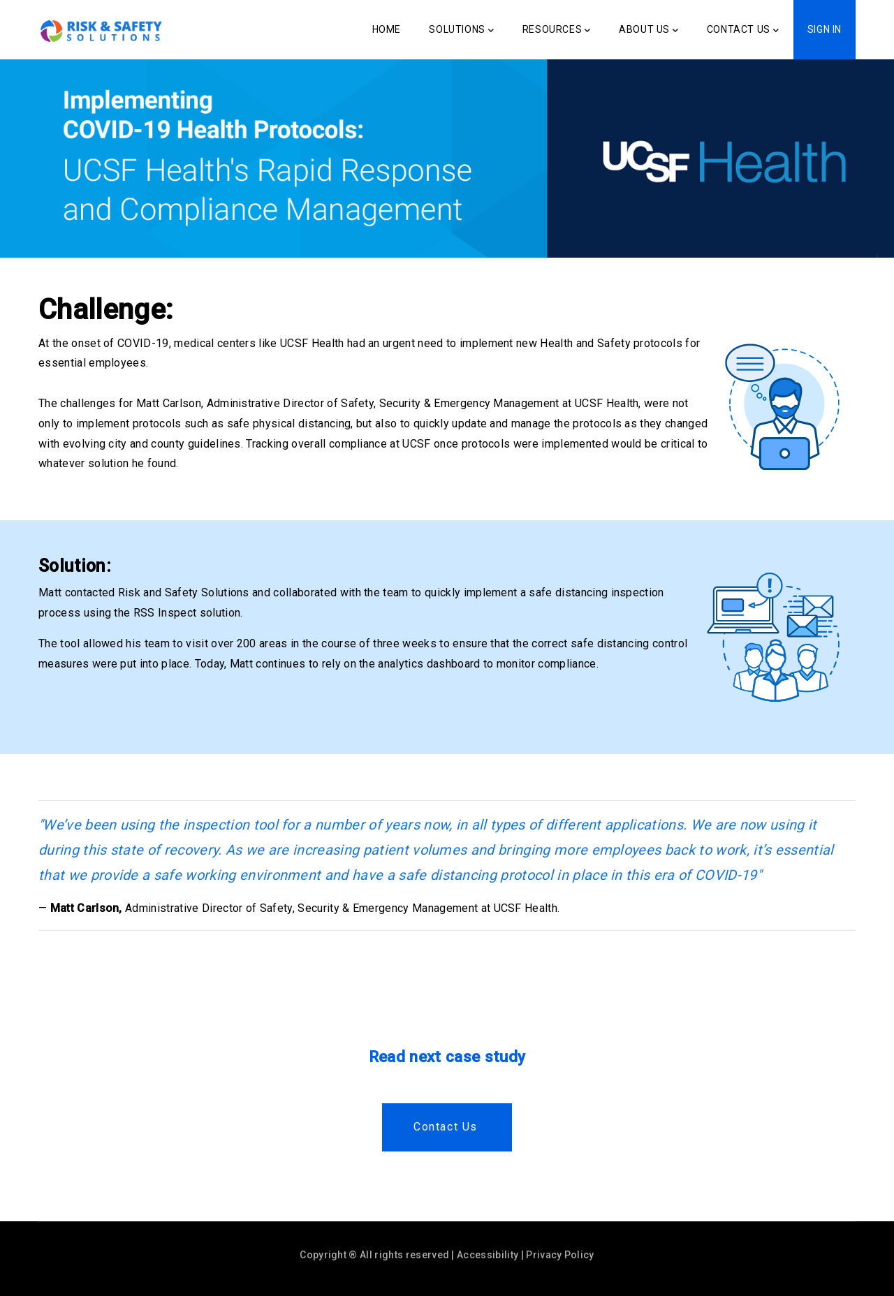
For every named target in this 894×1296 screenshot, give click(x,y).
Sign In (824, 29)
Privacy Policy (560, 1254)
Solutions (461, 31)
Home (386, 29)
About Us (648, 31)
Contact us (445, 1126)
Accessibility (487, 1254)
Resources (556, 31)
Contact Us (743, 31)
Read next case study (447, 1056)
